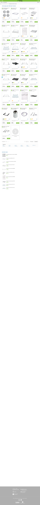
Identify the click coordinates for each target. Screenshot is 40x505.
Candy (22, 145)
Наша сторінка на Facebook (16, 494)
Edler (27, 145)
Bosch (16, 145)
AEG (3, 145)
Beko (10, 145)
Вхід (2, 1)
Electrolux (34, 145)
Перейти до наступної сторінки (15, 132)
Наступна (36, 141)
